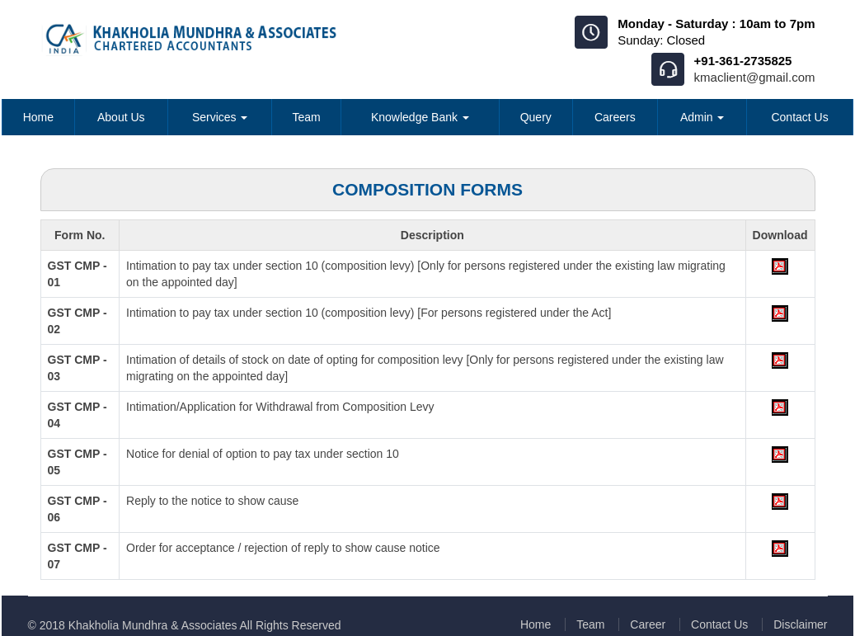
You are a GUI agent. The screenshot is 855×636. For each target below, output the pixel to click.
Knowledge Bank (420, 117)
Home (38, 117)
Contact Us (799, 117)
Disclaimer (800, 624)
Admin (702, 117)
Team (306, 117)
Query (536, 117)
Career (647, 624)
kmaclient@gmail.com (754, 77)
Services (220, 117)
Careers (615, 117)
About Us (121, 117)
